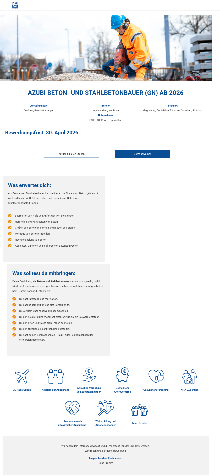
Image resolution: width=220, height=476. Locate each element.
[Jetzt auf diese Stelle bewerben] (145, 156)
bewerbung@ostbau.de (64, 445)
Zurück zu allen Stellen (76, 156)
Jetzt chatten (143, 404)
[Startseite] (26, 5)
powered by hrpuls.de (23, 470)
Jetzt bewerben (147, 156)
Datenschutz (123, 461)
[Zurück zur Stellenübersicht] (74, 156)
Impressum (20, 461)
